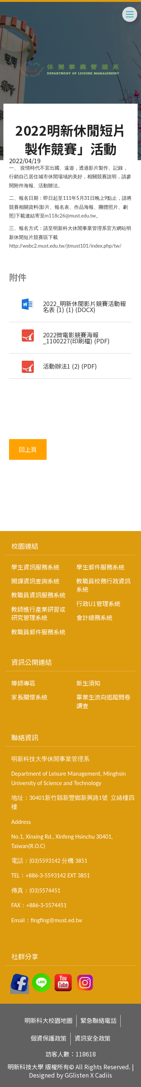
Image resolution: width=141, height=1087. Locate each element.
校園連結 (24, 546)
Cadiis (103, 1074)
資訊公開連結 (31, 662)
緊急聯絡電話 (98, 1020)
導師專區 (23, 682)
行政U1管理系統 (98, 603)
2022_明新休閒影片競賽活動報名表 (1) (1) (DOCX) (84, 306)
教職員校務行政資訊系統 (103, 585)
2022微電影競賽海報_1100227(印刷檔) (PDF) (76, 337)
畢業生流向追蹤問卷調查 (103, 701)
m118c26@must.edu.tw (70, 216)
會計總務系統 (94, 617)
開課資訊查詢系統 (35, 580)
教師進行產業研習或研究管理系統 (38, 613)
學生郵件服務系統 (100, 566)
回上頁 (28, 449)
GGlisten (77, 1074)
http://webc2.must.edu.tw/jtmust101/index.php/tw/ (65, 246)
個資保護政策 (48, 1038)
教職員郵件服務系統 (38, 631)
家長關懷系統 (29, 696)
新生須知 (88, 682)
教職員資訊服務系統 (38, 594)
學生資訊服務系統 (35, 566)
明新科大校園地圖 (48, 1020)
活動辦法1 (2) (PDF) (70, 365)
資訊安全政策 (92, 1038)
